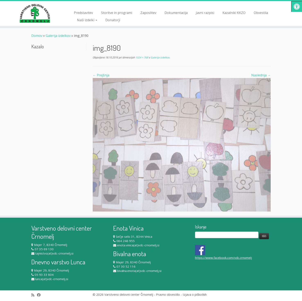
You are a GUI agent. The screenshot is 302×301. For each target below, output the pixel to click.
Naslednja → (261, 75)
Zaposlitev (148, 12)
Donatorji (112, 20)
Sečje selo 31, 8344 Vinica (134, 236)
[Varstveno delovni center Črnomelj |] (35, 13)
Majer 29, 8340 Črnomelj (51, 270)
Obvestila (261, 12)
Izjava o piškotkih (195, 294)
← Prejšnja (101, 75)
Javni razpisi (205, 12)
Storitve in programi (116, 12)
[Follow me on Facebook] (40, 295)
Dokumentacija (176, 12)
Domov (36, 35)
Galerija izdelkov (58, 35)
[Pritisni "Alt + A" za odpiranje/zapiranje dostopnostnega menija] (296, 6)
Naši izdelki (87, 20)
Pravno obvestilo (168, 294)
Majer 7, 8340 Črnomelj (50, 245)
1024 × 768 (141, 57)
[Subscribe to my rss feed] (34, 295)
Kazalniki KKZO (234, 12)
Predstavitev (83, 12)
